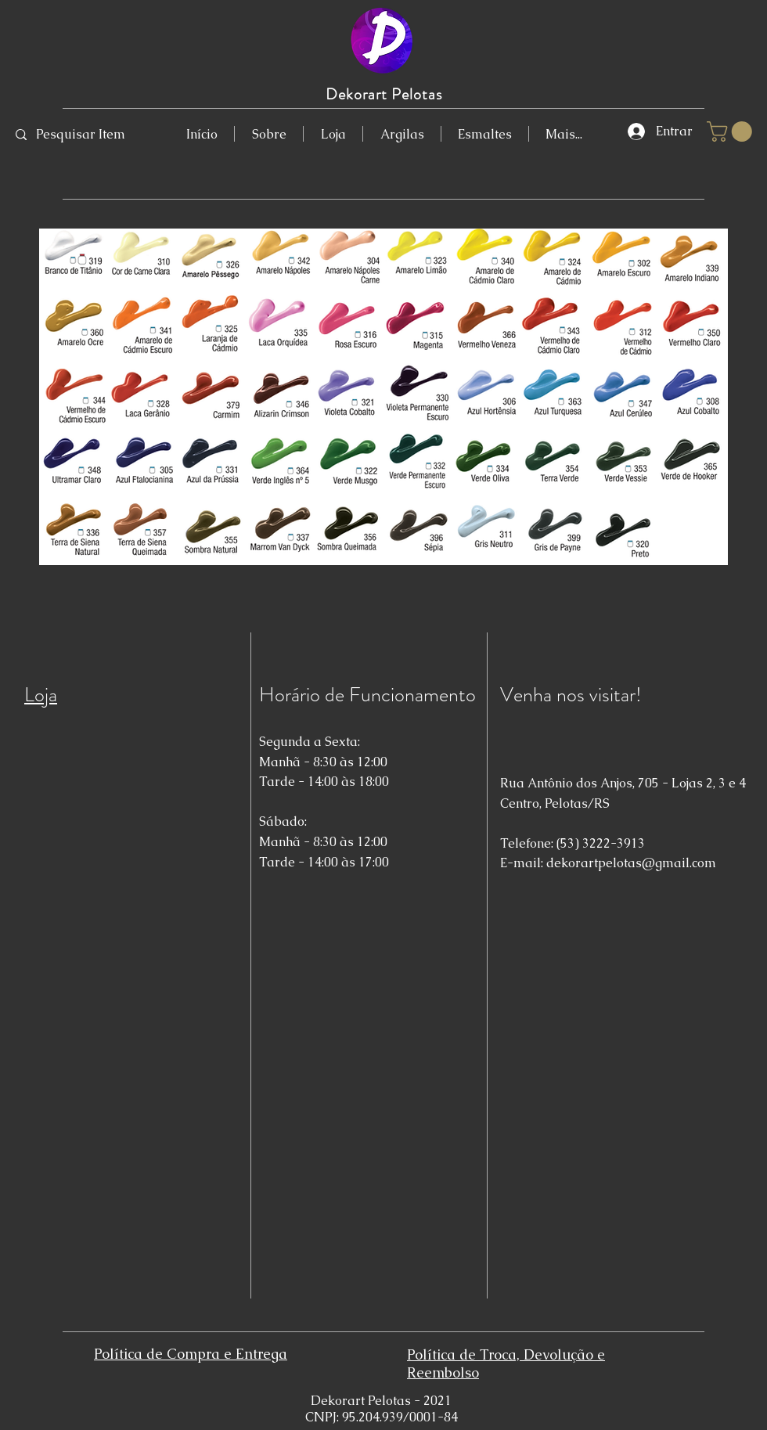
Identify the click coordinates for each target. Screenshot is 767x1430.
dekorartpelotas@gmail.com (631, 863)
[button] (732, 131)
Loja (40, 694)
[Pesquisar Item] (81, 135)
